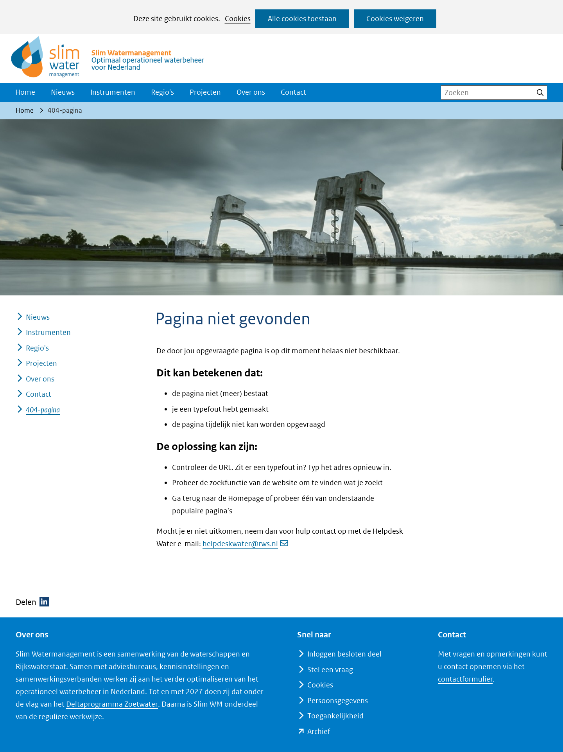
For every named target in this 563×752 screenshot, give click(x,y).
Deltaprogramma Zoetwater (112, 704)
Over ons (251, 92)
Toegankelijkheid (335, 715)
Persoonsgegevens (337, 700)
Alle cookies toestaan (302, 18)
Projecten (205, 92)
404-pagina (43, 409)
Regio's (162, 92)
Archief (318, 731)
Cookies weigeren (395, 18)
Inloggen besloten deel (344, 653)
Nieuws (63, 92)
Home (25, 92)
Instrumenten (112, 92)
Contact (293, 92)
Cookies (238, 18)
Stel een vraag (330, 669)
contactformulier (465, 679)
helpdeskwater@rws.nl (245, 543)
